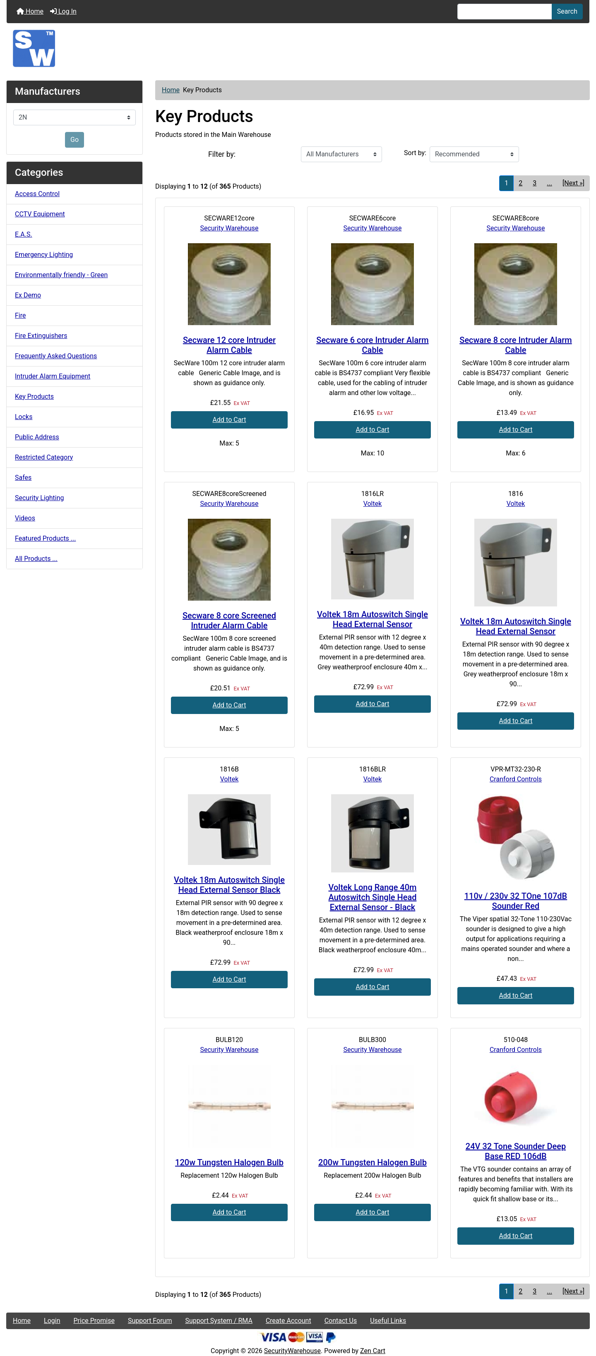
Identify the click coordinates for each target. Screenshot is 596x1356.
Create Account (288, 1321)
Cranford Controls (516, 779)
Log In (63, 11)
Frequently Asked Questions (56, 356)
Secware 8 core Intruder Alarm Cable (515, 345)
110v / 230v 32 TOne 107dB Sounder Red (515, 901)
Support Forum (150, 1321)
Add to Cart (229, 420)
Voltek (372, 504)
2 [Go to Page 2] (520, 183)
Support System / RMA (218, 1321)
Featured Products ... (45, 538)
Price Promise (94, 1321)
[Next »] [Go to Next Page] (573, 183)
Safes (23, 478)
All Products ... (36, 559)
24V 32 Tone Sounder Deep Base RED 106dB (516, 1151)
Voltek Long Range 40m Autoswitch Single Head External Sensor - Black (373, 897)
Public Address (37, 437)
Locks (23, 417)
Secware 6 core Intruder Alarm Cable (372, 345)
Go (74, 140)
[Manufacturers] (74, 117)
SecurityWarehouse (292, 1351)
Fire (20, 315)
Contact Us (340, 1321)
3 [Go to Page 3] (534, 183)
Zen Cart (372, 1351)
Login (52, 1321)
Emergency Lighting (44, 255)
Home (30, 11)
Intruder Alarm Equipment (52, 376)
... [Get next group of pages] (549, 183)
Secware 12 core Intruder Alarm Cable (229, 345)
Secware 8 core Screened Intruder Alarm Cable (229, 620)
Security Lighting (39, 498)
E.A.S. (23, 234)
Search (567, 11)
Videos (25, 518)
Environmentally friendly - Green (61, 275)
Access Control (37, 194)
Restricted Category (44, 457)
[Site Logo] (298, 48)
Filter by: (222, 154)
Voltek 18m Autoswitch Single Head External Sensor (372, 619)
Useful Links (388, 1321)
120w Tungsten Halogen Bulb (229, 1162)
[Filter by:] (341, 154)
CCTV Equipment (40, 214)
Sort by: (415, 153)
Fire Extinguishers (41, 336)
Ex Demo (28, 295)
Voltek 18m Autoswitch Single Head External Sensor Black (229, 885)
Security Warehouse (229, 228)
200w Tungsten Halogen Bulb (372, 1162)
